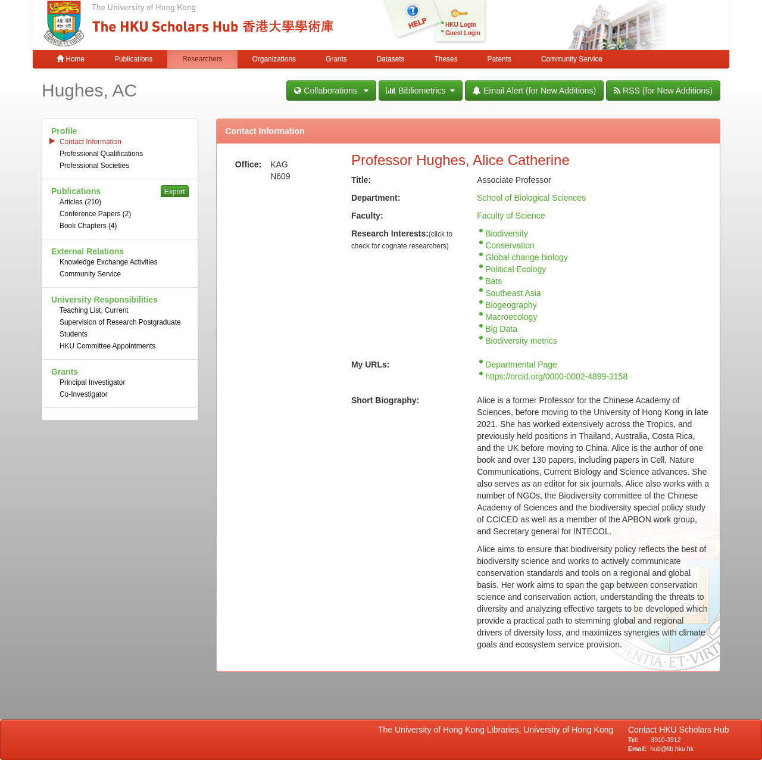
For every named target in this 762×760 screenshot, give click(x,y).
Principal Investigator (92, 382)
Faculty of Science (511, 215)
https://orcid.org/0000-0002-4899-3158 (556, 376)
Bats (493, 281)
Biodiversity (506, 233)
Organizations (274, 59)
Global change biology (526, 257)
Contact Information (90, 142)
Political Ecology (515, 269)
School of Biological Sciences (531, 198)
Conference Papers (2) (95, 214)
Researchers (202, 59)
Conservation (510, 245)
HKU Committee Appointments (107, 346)
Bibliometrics (420, 90)
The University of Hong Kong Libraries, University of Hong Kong (498, 729)
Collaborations (331, 90)
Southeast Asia (513, 293)
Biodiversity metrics (521, 340)
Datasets (391, 59)
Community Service (571, 59)
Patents (499, 59)
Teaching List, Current (94, 310)
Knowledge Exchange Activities (109, 262)
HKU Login (460, 24)
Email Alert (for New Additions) (534, 90)
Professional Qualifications (101, 153)
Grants (336, 59)
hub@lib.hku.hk (672, 748)
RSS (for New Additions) (663, 90)
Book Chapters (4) (88, 226)
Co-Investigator (84, 394)
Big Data (501, 329)
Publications (133, 59)
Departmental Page (521, 364)
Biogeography (510, 305)
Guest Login (462, 33)
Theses (446, 59)
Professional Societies (94, 165)
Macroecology (511, 317)
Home (71, 59)
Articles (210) (80, 202)
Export (174, 192)
